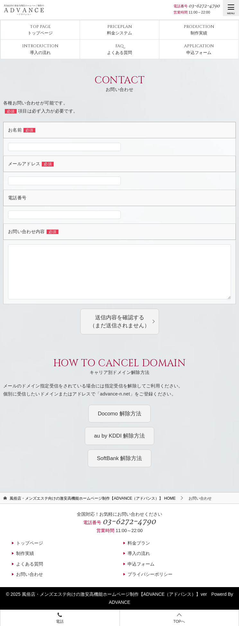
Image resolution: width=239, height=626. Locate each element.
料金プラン (139, 543)
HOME (92, 498)
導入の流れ (40, 49)
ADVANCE (119, 602)
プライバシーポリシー (150, 574)
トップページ (40, 29)
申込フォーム (199, 49)
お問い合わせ (29, 574)
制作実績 (199, 29)
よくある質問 (119, 49)
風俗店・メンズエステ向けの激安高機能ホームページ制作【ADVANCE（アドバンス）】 (111, 594)
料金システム (119, 29)
